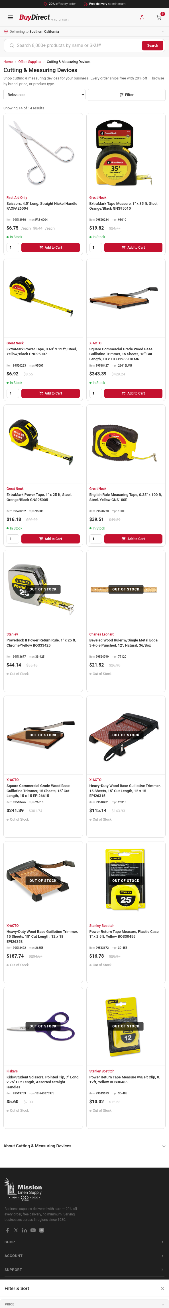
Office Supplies (30, 62)
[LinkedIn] (24, 1230)
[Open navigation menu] (10, 17)
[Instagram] (41, 1230)
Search (152, 46)
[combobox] (73, 45)
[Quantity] (13, 247)
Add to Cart (50, 248)
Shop (84, 1242)
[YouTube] (33, 1230)
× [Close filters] (162, 1288)
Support (84, 1270)
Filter (127, 95)
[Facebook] (7, 1230)
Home (8, 62)
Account (84, 1256)
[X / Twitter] (16, 1230)
